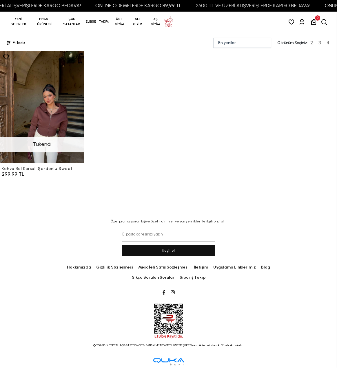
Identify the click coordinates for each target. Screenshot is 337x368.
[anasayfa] (168, 22)
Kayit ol (168, 251)
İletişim (201, 267)
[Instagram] (173, 292)
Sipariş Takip (192, 277)
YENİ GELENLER (18, 21)
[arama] (325, 22)
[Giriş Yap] (302, 22)
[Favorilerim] (292, 22)
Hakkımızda (79, 267)
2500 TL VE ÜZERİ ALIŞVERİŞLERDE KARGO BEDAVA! (257, 5)
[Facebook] (164, 292)
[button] (45, 22)
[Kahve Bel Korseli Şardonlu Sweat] (42, 107)
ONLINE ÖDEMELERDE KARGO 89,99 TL (143, 5)
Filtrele (15, 43)
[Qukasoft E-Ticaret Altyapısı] (168, 361)
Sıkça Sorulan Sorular (153, 277)
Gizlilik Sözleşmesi (114, 267)
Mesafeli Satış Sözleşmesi (163, 267)
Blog (265, 267)
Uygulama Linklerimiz (234, 267)
